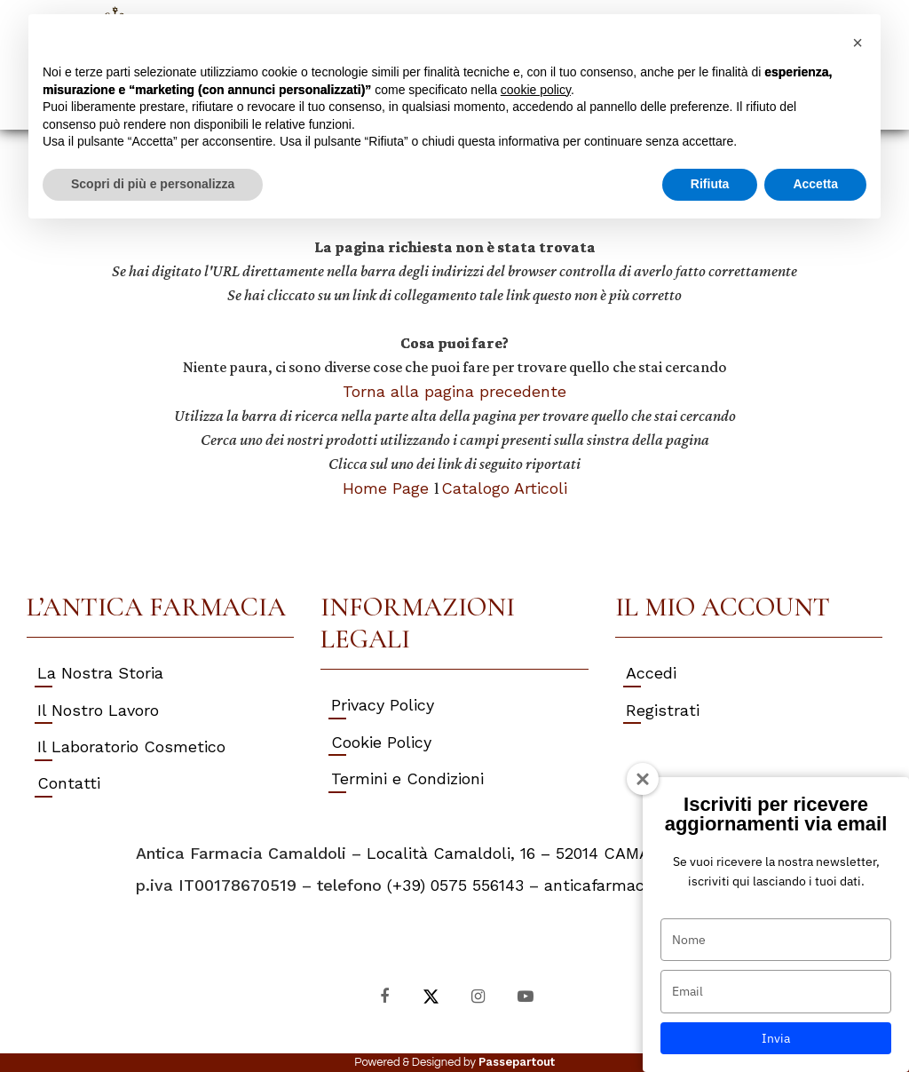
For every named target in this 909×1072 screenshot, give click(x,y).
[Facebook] (383, 995)
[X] (431, 995)
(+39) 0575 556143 (455, 885)
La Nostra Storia (100, 672)
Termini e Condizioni (407, 778)
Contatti (68, 783)
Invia (776, 1038)
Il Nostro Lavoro (98, 710)
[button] (857, 42)
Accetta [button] (815, 184)
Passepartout (516, 1061)
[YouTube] (525, 995)
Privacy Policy (382, 704)
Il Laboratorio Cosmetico (131, 746)
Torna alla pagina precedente (454, 391)
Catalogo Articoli (504, 488)
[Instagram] (478, 995)
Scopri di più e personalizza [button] (152, 184)
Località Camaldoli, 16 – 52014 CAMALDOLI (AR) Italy (570, 853)
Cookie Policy (381, 742)
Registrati (663, 710)
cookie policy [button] (536, 90)
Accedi (651, 672)
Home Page (388, 488)
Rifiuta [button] (710, 184)
